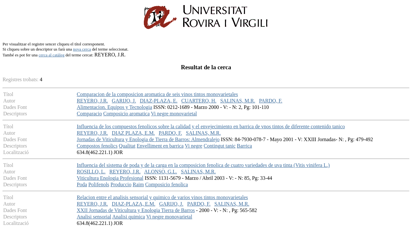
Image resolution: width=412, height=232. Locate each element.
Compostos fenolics (97, 146)
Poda (82, 184)
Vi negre (193, 146)
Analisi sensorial (94, 216)
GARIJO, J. (124, 100)
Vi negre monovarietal (174, 113)
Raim (138, 184)
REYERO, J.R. (92, 100)
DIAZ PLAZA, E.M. (133, 133)
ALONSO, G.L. (160, 171)
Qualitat (127, 146)
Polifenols (98, 184)
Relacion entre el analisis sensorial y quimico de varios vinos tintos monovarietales (162, 197)
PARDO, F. (270, 100)
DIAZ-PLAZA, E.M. (133, 204)
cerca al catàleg (51, 55)
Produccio (120, 184)
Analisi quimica (128, 216)
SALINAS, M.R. (237, 100)
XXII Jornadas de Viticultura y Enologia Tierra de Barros (136, 210)
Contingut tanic (220, 146)
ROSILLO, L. (91, 171)
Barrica (244, 146)
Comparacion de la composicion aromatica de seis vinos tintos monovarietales (157, 94)
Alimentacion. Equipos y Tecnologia (114, 107)
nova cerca (82, 49)
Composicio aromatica (126, 113)
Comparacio (89, 113)
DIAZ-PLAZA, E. (158, 100)
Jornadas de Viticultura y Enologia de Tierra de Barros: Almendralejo (148, 139)
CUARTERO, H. (198, 100)
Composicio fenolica (166, 184)
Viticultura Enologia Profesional (110, 178)
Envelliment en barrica (160, 146)
